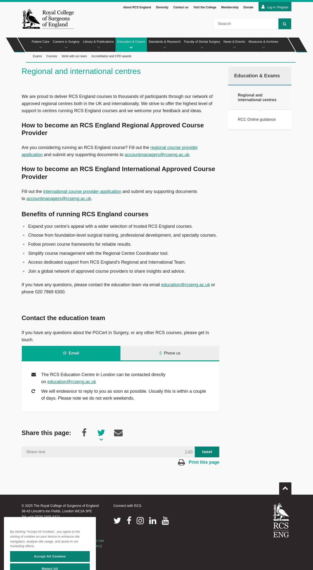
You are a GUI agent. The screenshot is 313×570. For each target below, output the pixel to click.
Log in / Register (274, 7)
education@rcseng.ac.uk (185, 284)
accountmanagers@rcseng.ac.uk (157, 154)
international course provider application (82, 191)
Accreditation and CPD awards (111, 56)
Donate (248, 7)
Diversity (162, 7)
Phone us (170, 353)
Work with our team (74, 56)
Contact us (180, 7)
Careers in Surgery (66, 44)
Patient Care (40, 44)
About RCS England (137, 7)
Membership (230, 7)
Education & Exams (131, 44)
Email (71, 353)
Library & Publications (98, 44)
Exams (37, 56)
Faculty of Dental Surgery (202, 44)
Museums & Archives (263, 44)
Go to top (285, 486)
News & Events (234, 44)
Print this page (198, 462)
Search (282, 24)
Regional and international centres (257, 97)
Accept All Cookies (50, 563)
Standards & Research (165, 44)
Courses (51, 56)
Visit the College (205, 7)
